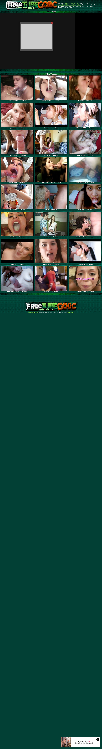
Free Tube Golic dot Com (71, 3)
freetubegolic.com (33, 312)
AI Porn (79, 5)
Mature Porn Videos (70, 5)
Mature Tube (61, 5)
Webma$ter (70, 312)
